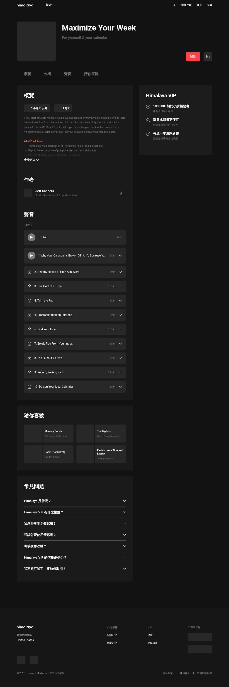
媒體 (150, 635)
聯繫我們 (112, 643)
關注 (193, 56)
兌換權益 (153, 643)
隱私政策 (168, 673)
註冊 (199, 5)
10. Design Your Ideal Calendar (53, 386)
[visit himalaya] (25, 5)
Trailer (42, 237)
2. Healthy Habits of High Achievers (56, 272)
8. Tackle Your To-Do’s (48, 358)
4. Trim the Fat (43, 300)
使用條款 (185, 673)
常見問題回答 (204, 673)
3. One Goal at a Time (48, 286)
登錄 (209, 5)
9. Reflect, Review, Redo (49, 372)
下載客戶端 (185, 5)
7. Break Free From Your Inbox (53, 343)
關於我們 (112, 635)
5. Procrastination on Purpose (53, 315)
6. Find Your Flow (45, 329)
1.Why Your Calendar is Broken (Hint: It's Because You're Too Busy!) (72, 255)
